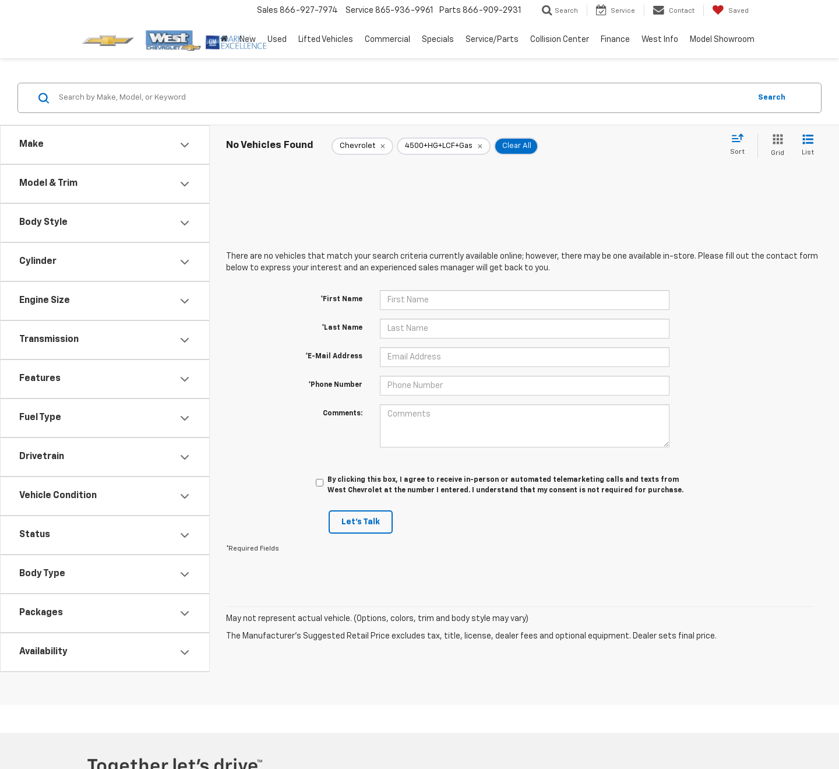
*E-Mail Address (333, 356)
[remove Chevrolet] (362, 146)
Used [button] (277, 40)
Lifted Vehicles (325, 40)
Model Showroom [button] (722, 40)
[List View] (808, 145)
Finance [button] (615, 40)
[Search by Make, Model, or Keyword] (403, 98)
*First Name (341, 299)
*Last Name (342, 327)
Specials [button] (438, 40)
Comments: (342, 413)
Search (771, 97)
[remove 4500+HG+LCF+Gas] (444, 146)
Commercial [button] (387, 40)
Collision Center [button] (559, 40)
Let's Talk (360, 522)
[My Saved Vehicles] (730, 10)
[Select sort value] (740, 145)
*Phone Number (335, 385)
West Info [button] (659, 40)
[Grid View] (775, 145)
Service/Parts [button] (492, 40)
